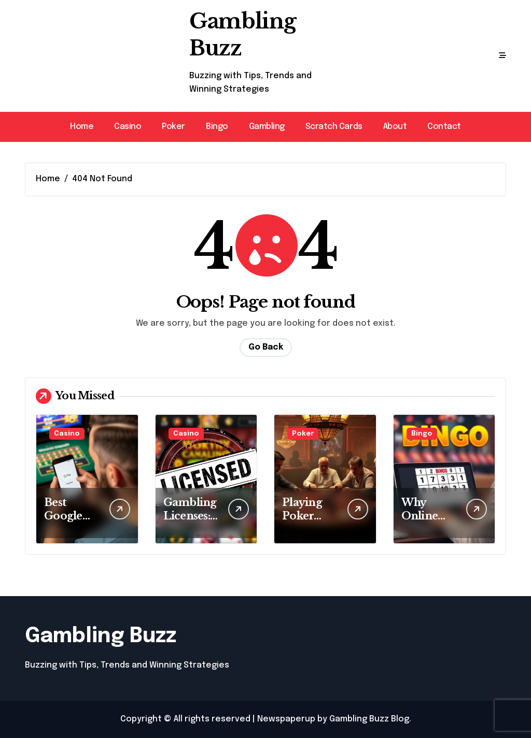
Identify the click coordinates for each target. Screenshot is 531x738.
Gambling (267, 126)
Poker (173, 126)
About (395, 126)
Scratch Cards (333, 126)
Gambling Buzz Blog (369, 719)
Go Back (265, 347)
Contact (444, 126)
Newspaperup (286, 719)
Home (81, 126)
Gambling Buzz (100, 636)
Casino (127, 126)
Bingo (217, 126)
